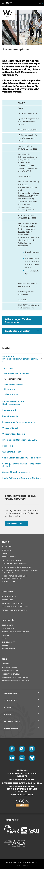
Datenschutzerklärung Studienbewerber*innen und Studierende (22, 789)
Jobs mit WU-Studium (11, 674)
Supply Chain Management (16, 472)
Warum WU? (7, 547)
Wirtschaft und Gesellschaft (15, 632)
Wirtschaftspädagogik (13, 434)
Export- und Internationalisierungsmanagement (20, 358)
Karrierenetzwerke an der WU (16, 681)
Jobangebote (11, 394)
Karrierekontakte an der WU (15, 677)
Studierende (10, 700)
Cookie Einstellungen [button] (22, 795)
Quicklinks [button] (41, 3)
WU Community (12, 693)
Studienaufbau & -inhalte (17, 374)
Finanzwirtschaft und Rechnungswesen (13, 403)
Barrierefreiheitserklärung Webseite (22, 775)
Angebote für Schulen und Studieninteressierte (14, 577)
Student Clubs (8, 581)
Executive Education (11, 560)
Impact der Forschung (12, 603)
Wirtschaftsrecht (10, 428)
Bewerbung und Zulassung (14, 564)
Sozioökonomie (10, 416)
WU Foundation (9, 649)
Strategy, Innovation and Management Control (21, 465)
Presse (7, 714)
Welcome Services (10, 671)
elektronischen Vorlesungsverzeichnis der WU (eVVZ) (28, 168)
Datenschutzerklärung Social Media (22, 783)
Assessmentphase (13, 379)
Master (5, 553)
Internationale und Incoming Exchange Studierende (20, 571)
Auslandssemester (13, 384)
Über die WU (7, 625)
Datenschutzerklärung (22, 780)
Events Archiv (8, 642)
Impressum (22, 770)
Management (9, 410)
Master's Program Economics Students (22, 478)
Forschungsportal (10, 596)
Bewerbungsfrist (28, 119)
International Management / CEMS (19, 440)
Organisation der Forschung (15, 607)
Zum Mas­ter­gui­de (14, 523)
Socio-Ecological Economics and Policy (21, 458)
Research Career (9, 667)
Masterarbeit (10, 389)
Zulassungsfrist (27, 135)
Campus (5, 635)
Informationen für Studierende (16, 567)
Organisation (8, 628)
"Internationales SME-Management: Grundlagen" (26, 229)
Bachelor (6, 550)
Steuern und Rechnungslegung (18, 422)
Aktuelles (9, 368)
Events (5, 645)
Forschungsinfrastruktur (14, 610)
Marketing (7, 446)
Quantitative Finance (13, 452)
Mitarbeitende (12, 721)
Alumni (8, 707)
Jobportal (6, 664)
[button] (7, 3)
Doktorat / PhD (9, 557)
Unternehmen (11, 728)
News (4, 639)
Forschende (7, 600)
